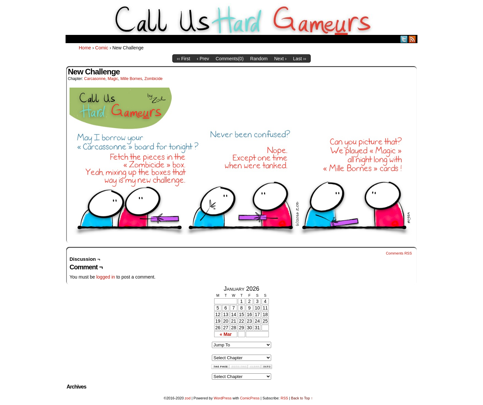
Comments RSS (399, 253)
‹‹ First (183, 58)
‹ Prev (203, 58)
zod (188, 398)
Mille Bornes (131, 78)
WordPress (222, 398)
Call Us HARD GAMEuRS (241, 19)
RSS (412, 39)
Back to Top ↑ (302, 398)
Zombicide (153, 78)
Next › (280, 58)
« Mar (226, 334)
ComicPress (249, 398)
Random (259, 58)
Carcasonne (94, 78)
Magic (113, 78)
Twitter (404, 39)
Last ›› (299, 58)
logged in (105, 277)
